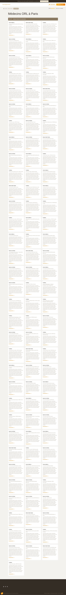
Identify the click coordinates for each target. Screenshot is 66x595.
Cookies (62, 593)
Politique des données (54, 593)
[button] (1, 4)
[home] (6, 4)
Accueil (6, 8)
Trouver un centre (10, 8)
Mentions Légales (47, 593)
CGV (59, 593)
